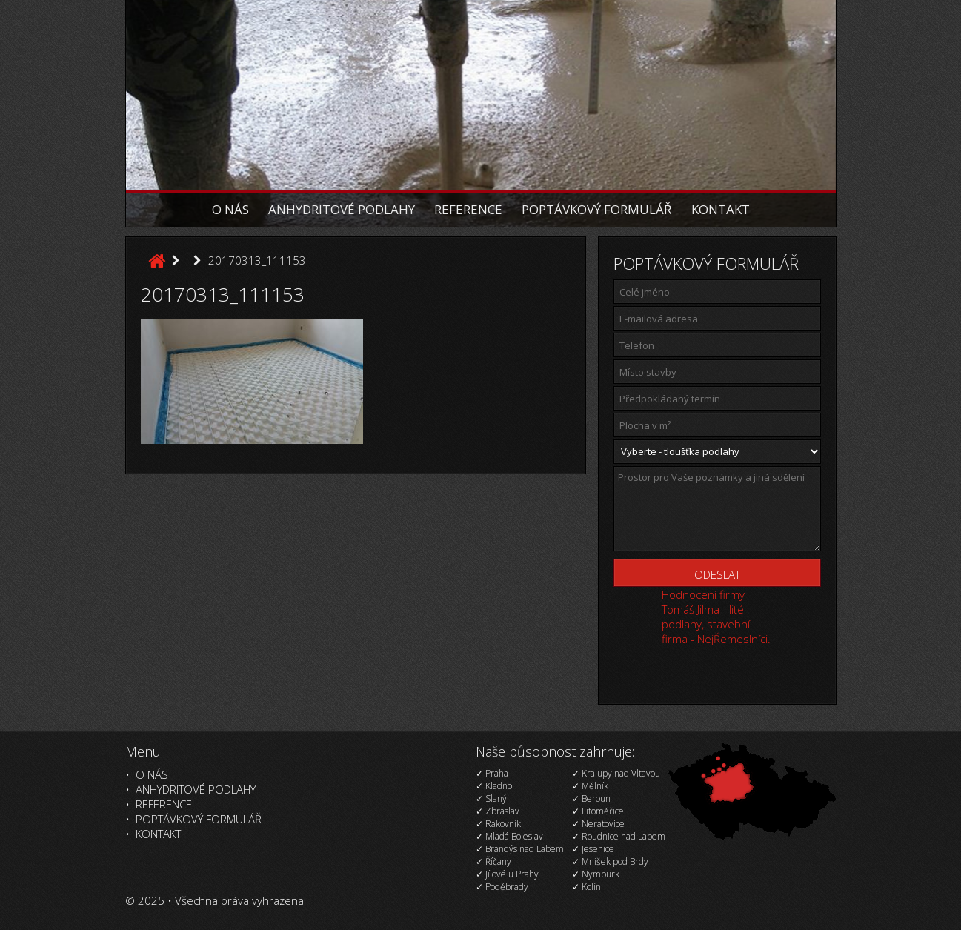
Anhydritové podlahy (341, 209)
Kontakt (720, 209)
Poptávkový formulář (597, 209)
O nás (230, 209)
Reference (468, 209)
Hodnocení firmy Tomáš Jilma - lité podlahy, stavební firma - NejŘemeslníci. (716, 616)
